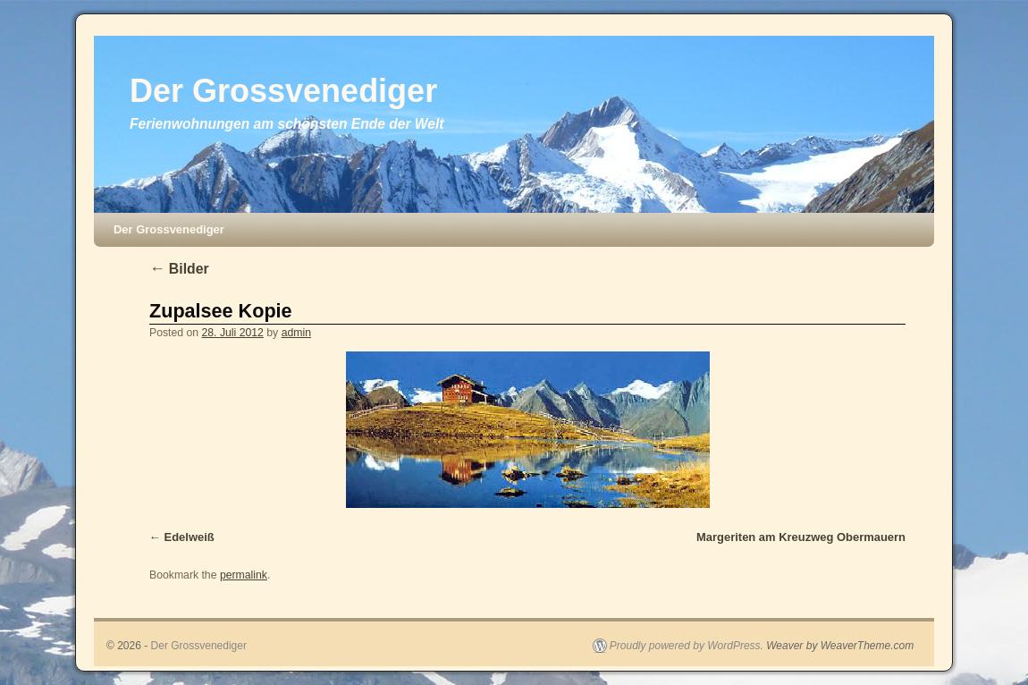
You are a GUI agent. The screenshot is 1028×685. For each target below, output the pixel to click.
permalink (243, 575)
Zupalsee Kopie (220, 311)
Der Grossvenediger (283, 90)
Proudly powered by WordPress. (686, 645)
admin (296, 332)
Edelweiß (189, 537)
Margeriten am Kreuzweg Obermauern (801, 537)
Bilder (179, 268)
